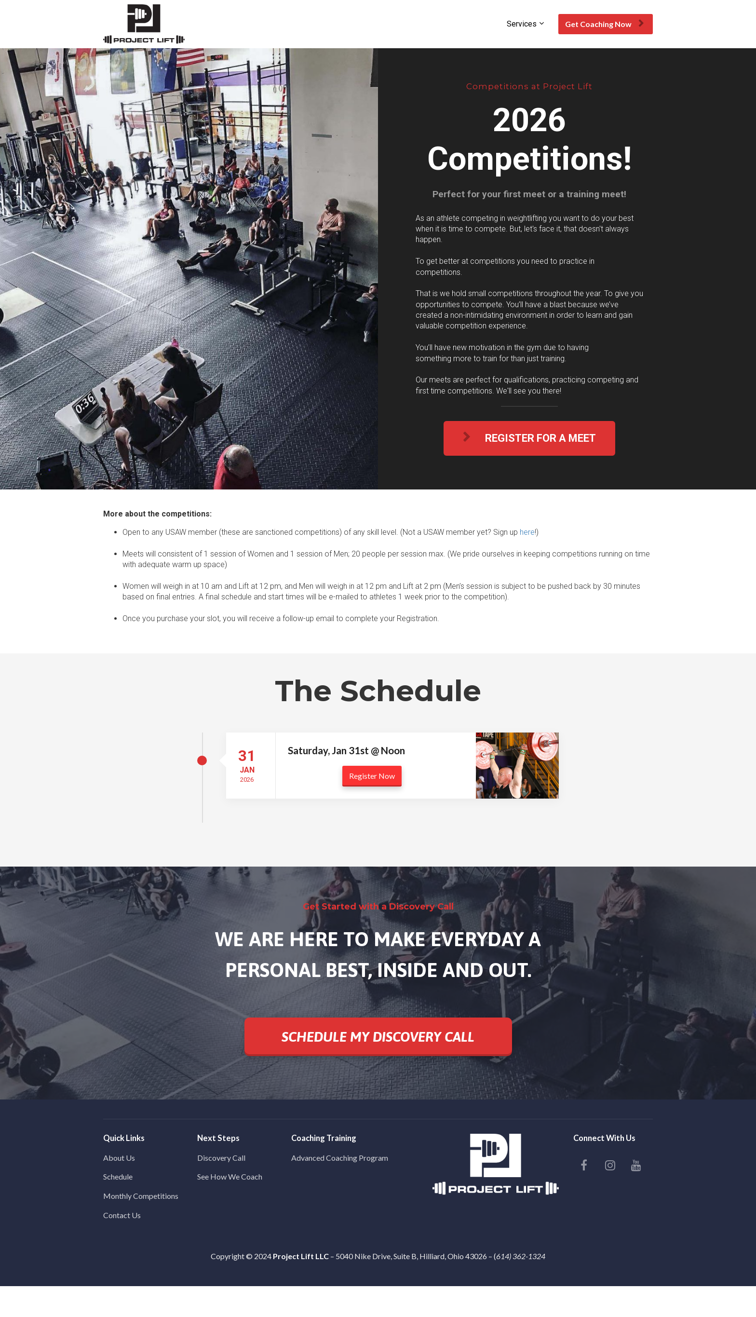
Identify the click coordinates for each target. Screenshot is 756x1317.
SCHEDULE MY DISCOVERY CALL (378, 1037)
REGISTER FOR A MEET (529, 438)
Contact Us (122, 1215)
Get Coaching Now (604, 23)
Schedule (118, 1176)
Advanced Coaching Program (339, 1157)
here (527, 532)
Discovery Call (221, 1157)
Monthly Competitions (140, 1195)
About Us (119, 1157)
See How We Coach (229, 1176)
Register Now (372, 775)
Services (522, 23)
